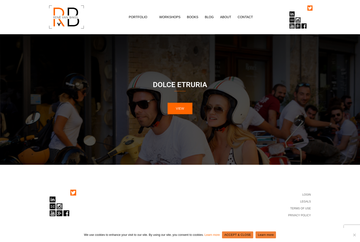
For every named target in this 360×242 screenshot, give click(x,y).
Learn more (212, 234)
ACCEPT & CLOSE (237, 234)
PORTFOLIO (138, 17)
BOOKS (192, 17)
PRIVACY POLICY (299, 215)
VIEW (180, 108)
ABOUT (225, 17)
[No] (354, 235)
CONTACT (245, 17)
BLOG (209, 17)
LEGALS (305, 201)
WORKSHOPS (170, 17)
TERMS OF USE (300, 208)
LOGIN (306, 194)
